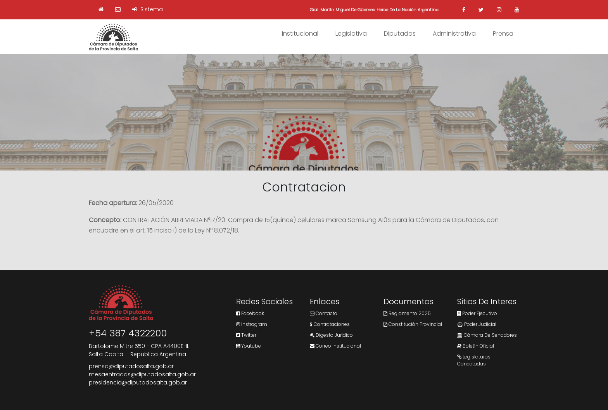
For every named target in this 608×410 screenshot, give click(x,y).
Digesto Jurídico (331, 335)
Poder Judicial (476, 324)
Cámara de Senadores (487, 335)
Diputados (400, 33)
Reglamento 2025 (407, 313)
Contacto (323, 313)
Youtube (248, 346)
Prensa (503, 33)
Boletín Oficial (475, 346)
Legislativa (351, 33)
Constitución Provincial (412, 324)
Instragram (251, 324)
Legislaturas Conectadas (474, 360)
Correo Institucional (335, 346)
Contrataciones (330, 324)
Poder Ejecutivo (477, 313)
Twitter (246, 335)
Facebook (250, 313)
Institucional (300, 33)
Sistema (147, 9)
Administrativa (454, 33)
